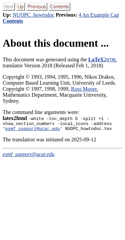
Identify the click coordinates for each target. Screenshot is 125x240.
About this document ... (56, 43)
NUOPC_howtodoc (33, 15)
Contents (13, 21)
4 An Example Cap (99, 15)
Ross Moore (84, 89)
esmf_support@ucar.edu (32, 130)
